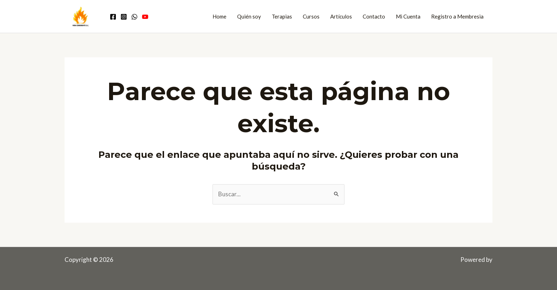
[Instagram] (124, 17)
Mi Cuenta (408, 16)
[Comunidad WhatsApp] (134, 17)
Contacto (374, 16)
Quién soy (249, 16)
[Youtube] (145, 17)
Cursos (311, 16)
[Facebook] (113, 17)
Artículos (341, 16)
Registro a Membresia (457, 16)
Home (219, 16)
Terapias (282, 16)
